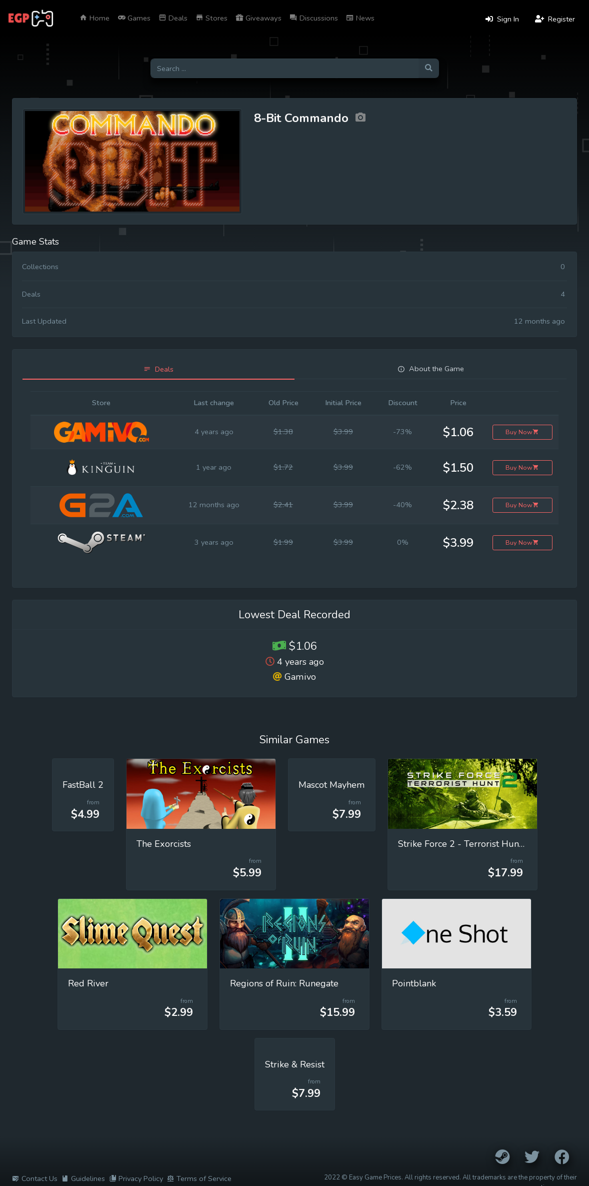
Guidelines (83, 1178)
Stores (212, 18)
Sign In (502, 19)
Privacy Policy (136, 1178)
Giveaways (259, 18)
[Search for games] (284, 68)
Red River (88, 983)
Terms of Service (199, 1178)
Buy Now (522, 432)
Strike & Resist (294, 1064)
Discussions (314, 18)
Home (95, 18)
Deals (173, 18)
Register (555, 19)
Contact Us (35, 1178)
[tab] (158, 369)
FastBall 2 (83, 785)
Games (134, 18)
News (360, 18)
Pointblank (414, 983)
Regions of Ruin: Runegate (284, 983)
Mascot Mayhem (331, 785)
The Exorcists (163, 844)
